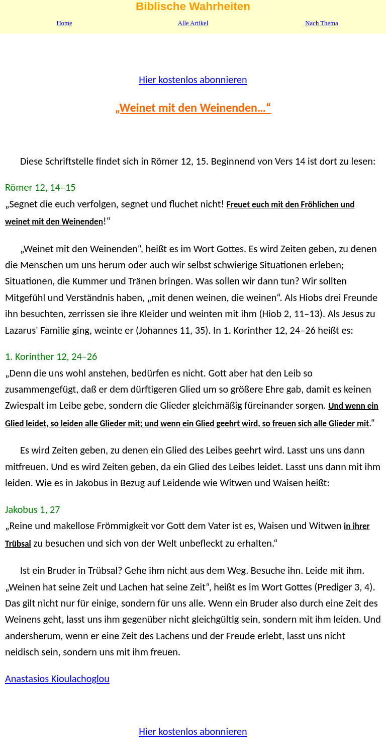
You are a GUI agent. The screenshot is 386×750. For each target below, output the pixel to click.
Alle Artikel (193, 23)
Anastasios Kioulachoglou (57, 678)
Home (64, 23)
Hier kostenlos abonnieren (193, 79)
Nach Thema (321, 23)
